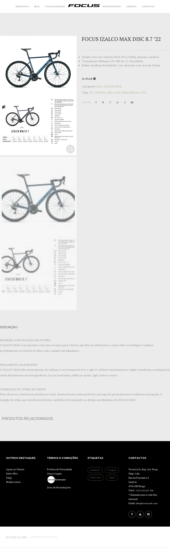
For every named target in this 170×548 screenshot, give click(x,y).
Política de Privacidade (59, 469)
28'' (92, 92)
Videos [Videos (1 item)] (112, 477)
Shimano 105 (137, 92)
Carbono (100, 92)
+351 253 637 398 (144, 490)
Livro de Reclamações (59, 487)
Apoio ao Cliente (15, 469)
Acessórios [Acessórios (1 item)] (95, 470)
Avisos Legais (54, 473)
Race (100, 86)
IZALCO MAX (112, 86)
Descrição (8, 327)
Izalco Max (121, 92)
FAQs (9, 477)
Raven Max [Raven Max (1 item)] (95, 477)
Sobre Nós (12, 473)
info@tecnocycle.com (147, 503)
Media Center (13, 482)
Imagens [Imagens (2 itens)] (112, 470)
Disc (110, 92)
